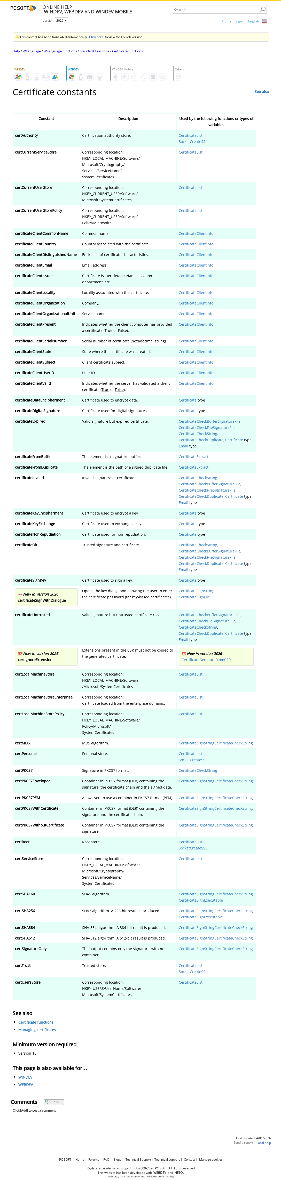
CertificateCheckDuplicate (201, 439)
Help (16, 51)
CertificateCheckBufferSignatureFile (209, 421)
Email (183, 446)
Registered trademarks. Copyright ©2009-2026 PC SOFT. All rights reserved (141, 1168)
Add (51, 1102)
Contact (189, 1159)
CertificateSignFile (194, 597)
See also (262, 91)
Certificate (188, 400)
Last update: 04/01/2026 (253, 1138)
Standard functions (94, 51)
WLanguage (32, 51)
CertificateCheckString (198, 433)
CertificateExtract (193, 456)
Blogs (117, 1159)
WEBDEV (25, 1084)
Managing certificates (37, 1029)
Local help (263, 1143)
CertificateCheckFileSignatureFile (207, 427)
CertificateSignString (196, 590)
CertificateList (190, 135)
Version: (49, 20)
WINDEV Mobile (130, 1176)
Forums (93, 1159)
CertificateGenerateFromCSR (206, 659)
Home (226, 21)
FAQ (106, 1159)
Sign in (241, 21)
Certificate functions (127, 51)
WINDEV (25, 1077)
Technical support (167, 1159)
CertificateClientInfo (196, 233)
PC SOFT (65, 1159)
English (253, 21)
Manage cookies (211, 1159)
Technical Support (138, 1159)
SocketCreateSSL (193, 141)
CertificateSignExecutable (201, 900)
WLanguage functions (60, 51)
